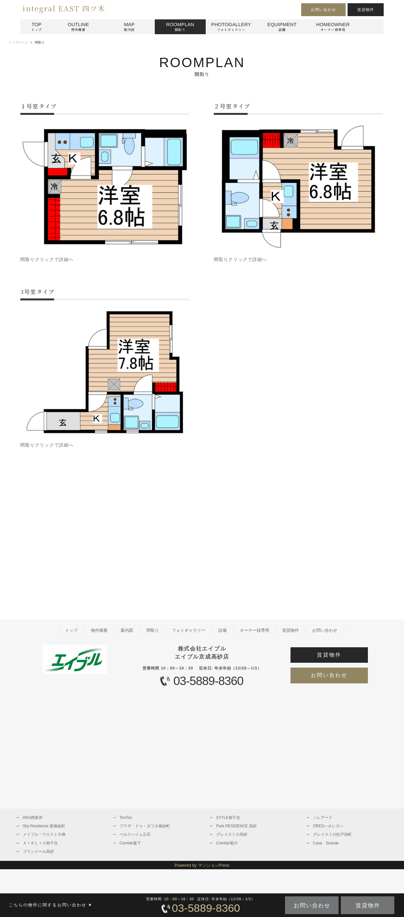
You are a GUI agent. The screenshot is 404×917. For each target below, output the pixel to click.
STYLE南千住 (228, 817)
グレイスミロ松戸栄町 (332, 834)
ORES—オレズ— (328, 826)
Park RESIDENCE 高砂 (236, 826)
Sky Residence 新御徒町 (44, 826)
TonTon (126, 817)
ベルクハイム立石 (135, 834)
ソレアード (322, 817)
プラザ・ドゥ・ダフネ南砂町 (145, 826)
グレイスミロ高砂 (231, 834)
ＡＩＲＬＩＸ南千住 (40, 843)
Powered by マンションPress (202, 865)
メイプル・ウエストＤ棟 (44, 834)
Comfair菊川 (227, 843)
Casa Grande (326, 843)
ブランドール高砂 (38, 851)
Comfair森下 (130, 843)
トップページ (18, 42)
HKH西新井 (33, 817)
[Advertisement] (105, 539)
